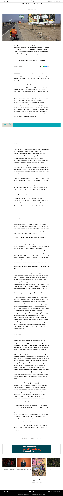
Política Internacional (36, 438)
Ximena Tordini (57, 473)
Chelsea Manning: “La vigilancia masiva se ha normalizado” (24, 470)
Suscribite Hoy (51, 1)
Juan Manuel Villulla (38, 482)
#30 (15, 66)
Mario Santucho (32, 60)
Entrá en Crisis (57, 1)
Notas (26, 3)
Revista (22, 3)
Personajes (24, 438)
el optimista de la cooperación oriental (8, 470)
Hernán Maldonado (24, 60)
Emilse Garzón (21, 473)
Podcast (29, 3)
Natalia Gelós (6, 473)
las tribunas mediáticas (27, 398)
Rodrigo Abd (42, 60)
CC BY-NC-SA (44, 494)
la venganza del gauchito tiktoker (37, 479)
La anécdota (17, 73)
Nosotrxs (37, 3)
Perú (29, 438)
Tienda (34, 3)
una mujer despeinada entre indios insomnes (53, 470)
